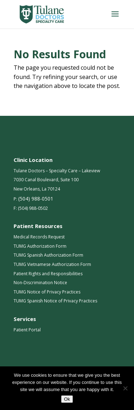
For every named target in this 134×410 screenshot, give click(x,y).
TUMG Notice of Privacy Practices (47, 292)
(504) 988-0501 (35, 198)
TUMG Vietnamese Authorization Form (52, 264)
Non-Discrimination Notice (40, 283)
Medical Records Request (39, 237)
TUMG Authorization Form (40, 246)
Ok (67, 399)
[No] (125, 388)
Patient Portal (27, 330)
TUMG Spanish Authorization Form (48, 255)
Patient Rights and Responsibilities (48, 274)
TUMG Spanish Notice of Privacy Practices (55, 301)
